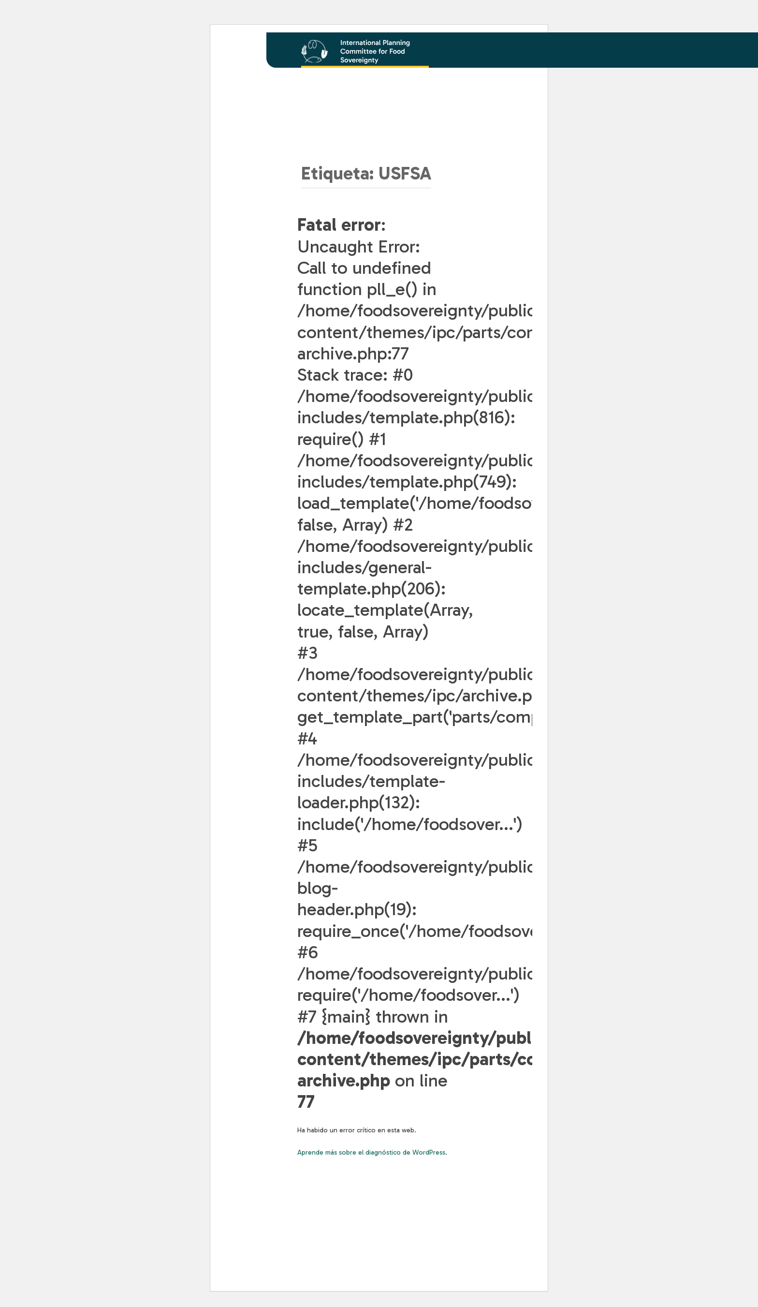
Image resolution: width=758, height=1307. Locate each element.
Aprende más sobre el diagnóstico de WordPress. (372, 1152)
